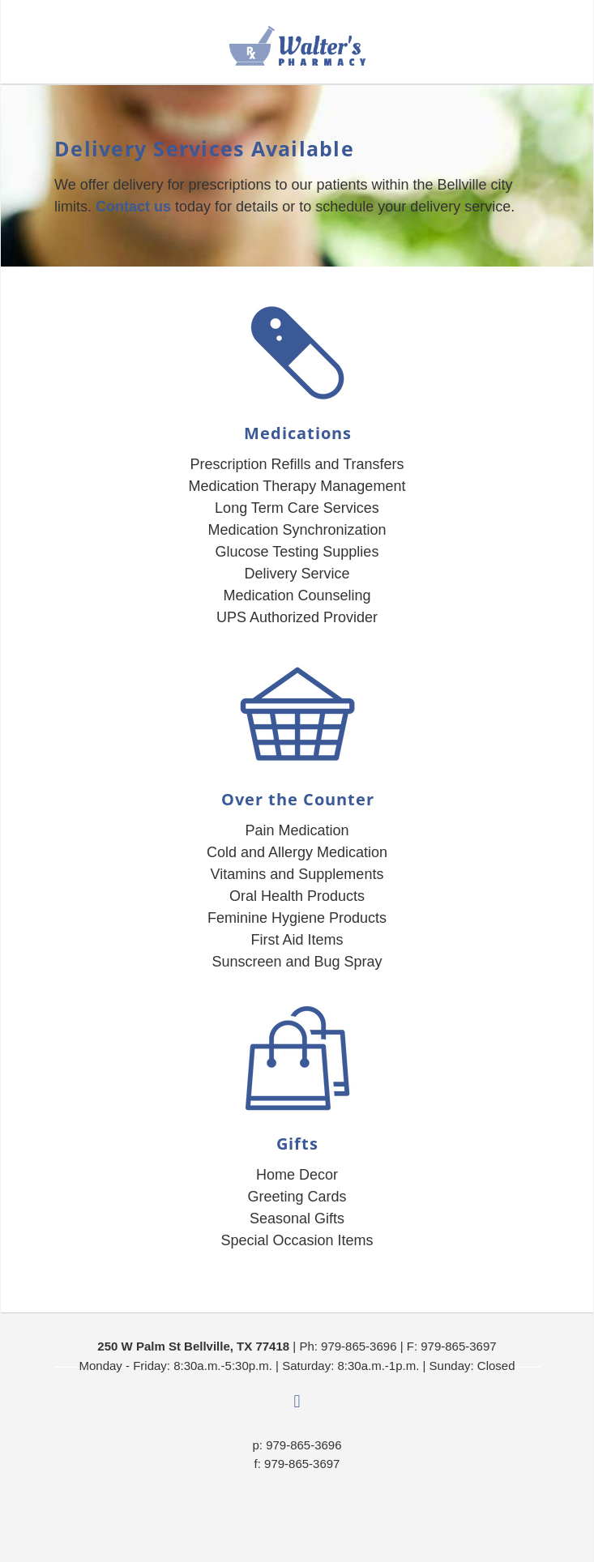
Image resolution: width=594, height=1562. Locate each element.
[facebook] (297, 1402)
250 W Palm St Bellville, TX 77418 (193, 1346)
